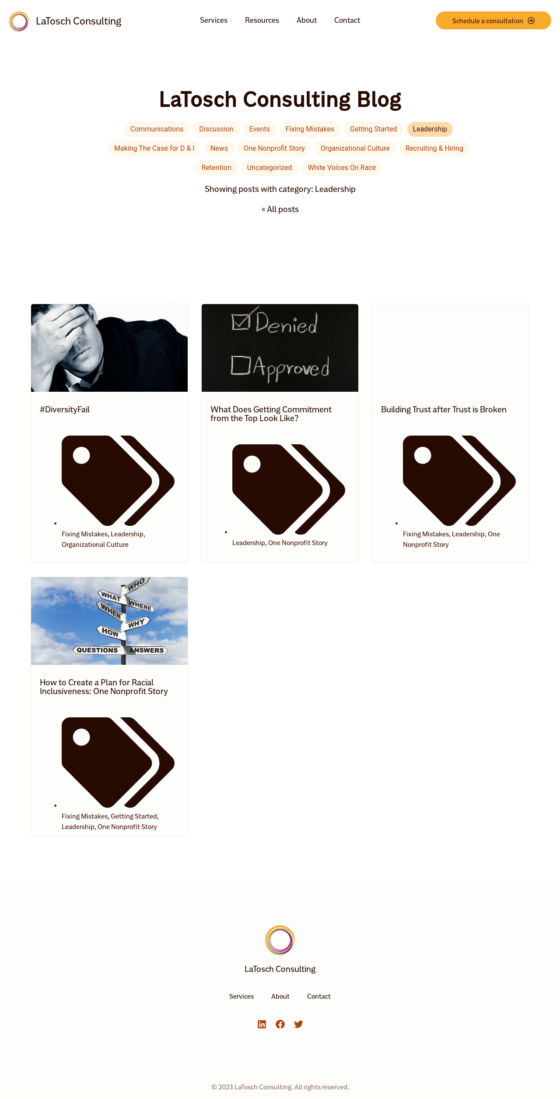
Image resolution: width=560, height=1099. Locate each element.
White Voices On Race (342, 167)
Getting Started (373, 129)
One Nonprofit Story (274, 148)
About (307, 20)
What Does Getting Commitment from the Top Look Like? (271, 413)
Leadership (430, 129)
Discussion (216, 129)
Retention (216, 167)
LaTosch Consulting (78, 21)
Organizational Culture (355, 148)
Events (259, 129)
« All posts (280, 209)
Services (214, 20)
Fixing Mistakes (310, 129)
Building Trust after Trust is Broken (444, 409)
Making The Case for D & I (154, 148)
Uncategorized (269, 167)
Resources (262, 20)
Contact (347, 20)
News (219, 148)
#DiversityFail (65, 409)
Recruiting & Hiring (434, 148)
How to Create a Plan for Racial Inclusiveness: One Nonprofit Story (104, 686)
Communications (157, 129)
